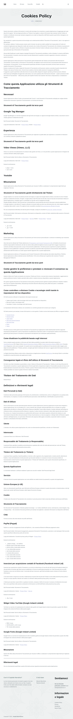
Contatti (38, 4)
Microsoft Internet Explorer (13, 320)
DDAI (5, 346)
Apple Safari (9, 318)
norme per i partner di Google (54, 209)
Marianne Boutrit (40, 683)
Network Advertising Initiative (30, 344)
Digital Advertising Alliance (49, 344)
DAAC (61, 344)
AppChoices (49, 353)
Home (15, 4)
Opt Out (32, 218)
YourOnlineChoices (8, 344)
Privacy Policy (24, 124)
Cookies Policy (58, 702)
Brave (7, 324)
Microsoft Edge (10, 322)
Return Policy (58, 708)
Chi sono (22, 4)
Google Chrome (10, 315)
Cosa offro (30, 4)
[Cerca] (42, 4)
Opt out (30, 591)
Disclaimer (57, 706)
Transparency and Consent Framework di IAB (41, 243)
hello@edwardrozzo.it (60, 687)
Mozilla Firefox (10, 316)
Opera (7, 326)
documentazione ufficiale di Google (51, 206)
